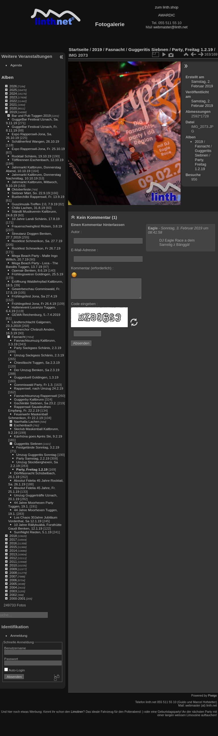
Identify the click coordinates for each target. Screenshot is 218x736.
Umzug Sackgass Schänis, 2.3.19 (39, 355)
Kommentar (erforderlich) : (92, 268)
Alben (7, 77)
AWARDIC (166, 15)
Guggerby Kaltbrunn (29, 399)
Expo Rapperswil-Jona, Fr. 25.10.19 (38, 149)
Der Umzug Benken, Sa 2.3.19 (36, 370)
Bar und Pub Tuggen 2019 (31, 115)
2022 (13, 101)
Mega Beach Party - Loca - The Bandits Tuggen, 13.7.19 (32, 264)
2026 (13, 86)
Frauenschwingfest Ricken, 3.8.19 (37, 226)
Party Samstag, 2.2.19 (32, 458)
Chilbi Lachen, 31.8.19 (28, 208)
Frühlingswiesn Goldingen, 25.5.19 (37, 274)
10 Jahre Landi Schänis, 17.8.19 (36, 219)
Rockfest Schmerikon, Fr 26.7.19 (36, 248)
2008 (13, 572)
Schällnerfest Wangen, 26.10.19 (35, 141)
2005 (13, 583)
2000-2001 (17, 598)
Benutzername (15, 648)
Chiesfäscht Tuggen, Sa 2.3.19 (37, 362)
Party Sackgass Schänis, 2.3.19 (37, 348)
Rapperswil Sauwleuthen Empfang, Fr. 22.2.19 (29, 408)
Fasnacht (18, 337)
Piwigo (212, 695)
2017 (13, 539)
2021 (13, 104)
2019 (13, 112)
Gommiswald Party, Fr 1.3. (33, 384)
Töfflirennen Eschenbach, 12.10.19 (37, 160)
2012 (13, 558)
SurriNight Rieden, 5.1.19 (32, 532)
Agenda (16, 65)
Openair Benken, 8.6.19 (29, 270)
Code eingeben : (84, 304)
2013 (13, 554)
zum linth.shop (167, 7)
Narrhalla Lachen (26, 421)
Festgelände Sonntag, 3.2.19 (37, 447)
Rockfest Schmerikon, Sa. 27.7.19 (37, 241)
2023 (13, 97)
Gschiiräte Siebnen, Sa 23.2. (35, 403)
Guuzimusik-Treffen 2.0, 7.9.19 (34, 204)
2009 (13, 569)
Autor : (76, 232)
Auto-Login (14, 670)
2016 (13, 543)
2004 (13, 587)
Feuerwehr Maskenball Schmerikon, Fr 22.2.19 (28, 416)
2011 (13, 561)
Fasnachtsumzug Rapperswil (35, 395)
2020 (13, 108)
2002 (13, 595)
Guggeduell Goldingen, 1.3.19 (36, 377)
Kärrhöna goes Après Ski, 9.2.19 (38, 436)
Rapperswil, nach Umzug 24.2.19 (38, 388)
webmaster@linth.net (170, 27)
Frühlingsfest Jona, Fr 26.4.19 (34, 303)
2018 (13, 536)
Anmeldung (19, 635)
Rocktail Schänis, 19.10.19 (31, 156)
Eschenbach (23, 425)
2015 (13, 547)
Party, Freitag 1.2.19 (31, 469)
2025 (13, 90)
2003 (13, 591)
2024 (13, 93)
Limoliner (77, 711)
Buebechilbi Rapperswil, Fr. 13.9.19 (38, 196)
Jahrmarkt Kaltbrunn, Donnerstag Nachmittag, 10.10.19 (33, 176)
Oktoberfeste (21, 189)
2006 (13, 580)
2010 (13, 565)
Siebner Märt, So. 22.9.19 (31, 193)
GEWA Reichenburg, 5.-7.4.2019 (36, 314)
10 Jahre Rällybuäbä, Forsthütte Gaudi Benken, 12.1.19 (35, 526)
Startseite (79, 49)
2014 (13, 550)
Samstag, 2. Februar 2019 (202, 83)
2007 (13, 576)
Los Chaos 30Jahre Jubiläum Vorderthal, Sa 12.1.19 (32, 519)
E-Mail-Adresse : (84, 250)
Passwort (11, 659)
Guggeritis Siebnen (28, 443)
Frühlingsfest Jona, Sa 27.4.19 (34, 296)
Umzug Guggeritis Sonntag (36, 454)
